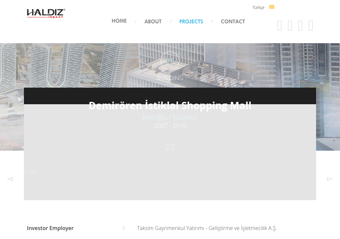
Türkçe (254, 7)
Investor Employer (50, 228)
